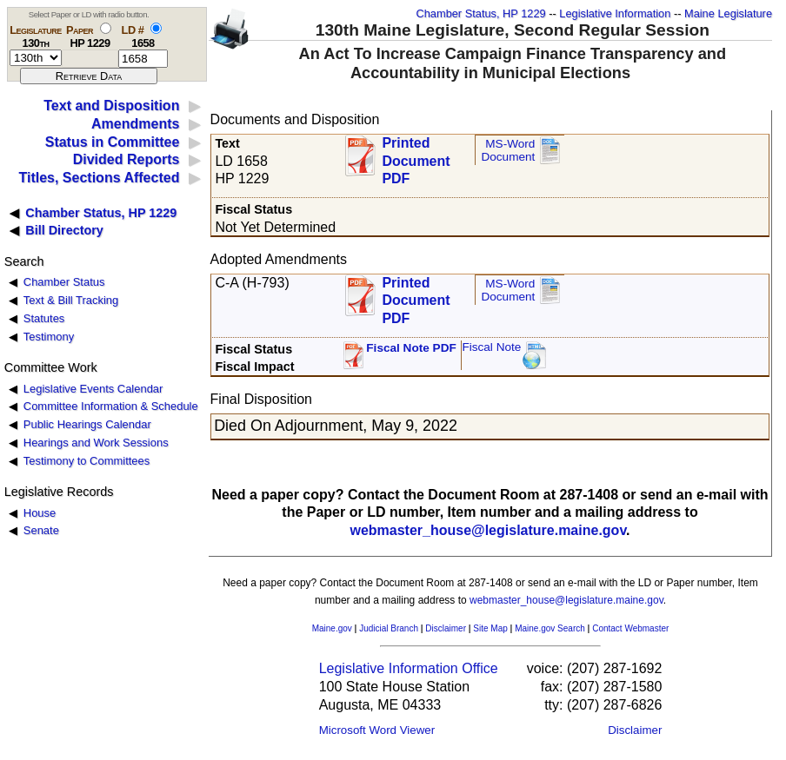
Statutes (44, 318)
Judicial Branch (388, 628)
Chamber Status (64, 281)
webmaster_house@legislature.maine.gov (488, 530)
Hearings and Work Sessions (96, 442)
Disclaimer (445, 628)
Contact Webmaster (630, 628)
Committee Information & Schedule (110, 406)
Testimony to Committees (86, 460)
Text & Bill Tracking (70, 300)
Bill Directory (64, 230)
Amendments (135, 123)
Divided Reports (126, 159)
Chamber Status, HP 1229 (481, 13)
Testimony (48, 336)
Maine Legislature (728, 13)
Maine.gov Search (550, 628)
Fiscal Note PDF (411, 347)
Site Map (490, 628)
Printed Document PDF (416, 155)
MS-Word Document (508, 150)
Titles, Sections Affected (98, 177)
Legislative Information (614, 13)
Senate (41, 530)
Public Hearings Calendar (87, 424)
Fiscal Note (491, 347)
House (39, 512)
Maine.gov (332, 628)
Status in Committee (112, 142)
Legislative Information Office (408, 668)
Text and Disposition (111, 105)
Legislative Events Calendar (93, 388)
